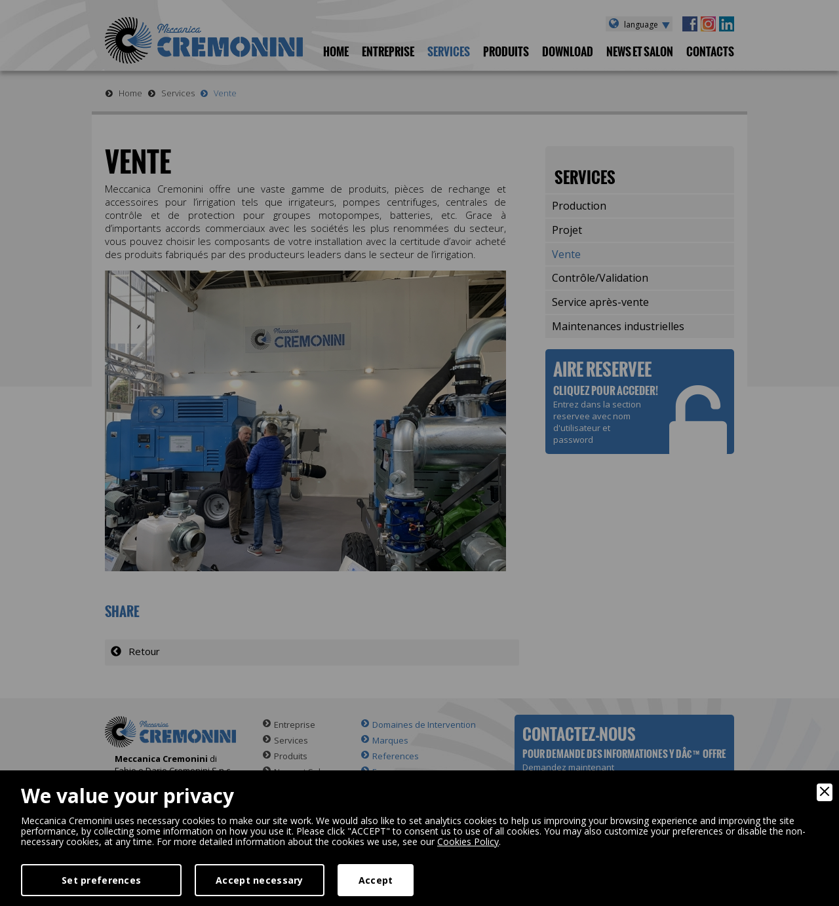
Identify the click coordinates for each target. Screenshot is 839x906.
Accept (376, 880)
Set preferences (101, 880)
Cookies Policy (468, 841)
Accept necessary (259, 880)
